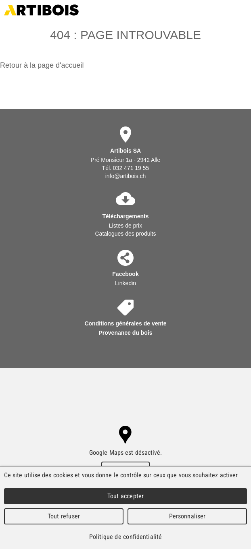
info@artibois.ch (125, 176)
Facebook (125, 274)
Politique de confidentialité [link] (125, 537)
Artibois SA (41, 10)
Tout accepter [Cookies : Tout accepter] (125, 496)
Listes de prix (125, 225)
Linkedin (125, 283)
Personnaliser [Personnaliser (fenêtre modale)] (187, 516)
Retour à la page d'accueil (42, 65)
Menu (242, 10)
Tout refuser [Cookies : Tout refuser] (64, 516)
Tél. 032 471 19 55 (125, 168)
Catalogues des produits (125, 233)
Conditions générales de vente (125, 323)
